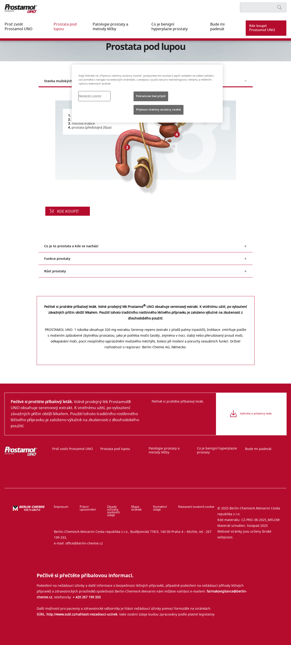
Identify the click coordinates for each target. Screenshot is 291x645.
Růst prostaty (55, 271)
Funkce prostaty (57, 258)
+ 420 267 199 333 (87, 591)
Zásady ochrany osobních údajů (114, 508)
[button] (262, 28)
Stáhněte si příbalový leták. (256, 417)
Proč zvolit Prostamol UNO (21, 27)
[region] (147, 94)
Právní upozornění (86, 508)
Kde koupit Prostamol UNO (260, 28)
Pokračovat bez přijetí (151, 96)
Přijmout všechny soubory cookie (158, 109)
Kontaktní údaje (161, 508)
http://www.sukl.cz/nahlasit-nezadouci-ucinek (81, 609)
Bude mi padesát (211, 27)
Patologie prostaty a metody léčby (110, 27)
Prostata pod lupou (61, 27)
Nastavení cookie (90, 96)
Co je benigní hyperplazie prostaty (166, 27)
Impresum (61, 507)
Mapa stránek (140, 508)
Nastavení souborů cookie (196, 507)
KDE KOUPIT (67, 211)
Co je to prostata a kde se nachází (71, 246)
